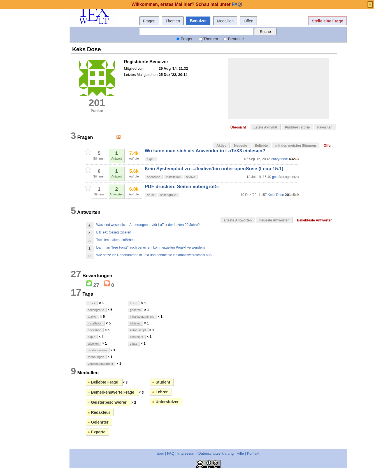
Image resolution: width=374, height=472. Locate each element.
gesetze (135, 310)
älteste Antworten (238, 220)
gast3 (276, 177)
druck (151, 195)
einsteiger (136, 336)
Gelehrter (98, 422)
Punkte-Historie (297, 127)
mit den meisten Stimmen (295, 146)
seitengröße (168, 195)
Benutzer (198, 20)
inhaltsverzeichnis (142, 316)
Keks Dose (276, 195)
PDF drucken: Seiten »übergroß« (182, 186)
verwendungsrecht (100, 363)
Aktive (221, 146)
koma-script (138, 330)
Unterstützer (165, 401)
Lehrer (160, 392)
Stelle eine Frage (327, 21)
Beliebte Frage (103, 382)
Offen (248, 21)
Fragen (149, 21)
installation (173, 177)
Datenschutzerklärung (216, 453)
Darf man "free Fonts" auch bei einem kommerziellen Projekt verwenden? (151, 247)
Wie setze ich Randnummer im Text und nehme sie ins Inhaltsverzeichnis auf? (154, 255)
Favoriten (324, 127)
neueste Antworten (274, 220)
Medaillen (225, 21)
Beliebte (261, 146)
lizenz (134, 303)
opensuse (154, 177)
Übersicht (238, 127)
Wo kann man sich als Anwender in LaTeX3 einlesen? (205, 150)
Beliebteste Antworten (314, 220)
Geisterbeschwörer (108, 402)
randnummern (97, 350)
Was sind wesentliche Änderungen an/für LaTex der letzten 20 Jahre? (148, 225)
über (160, 453)
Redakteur (99, 412)
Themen (173, 21)
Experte (97, 432)
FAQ (170, 453)
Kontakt (253, 453)
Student (161, 382)
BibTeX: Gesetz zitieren (113, 232)
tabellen (93, 343)
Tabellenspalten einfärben (115, 240)
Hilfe (240, 453)
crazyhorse (279, 159)
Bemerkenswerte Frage (111, 392)
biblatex (135, 323)
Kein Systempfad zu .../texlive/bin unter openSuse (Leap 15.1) (214, 168)
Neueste (240, 146)
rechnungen (96, 357)
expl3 (150, 159)
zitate (133, 343)
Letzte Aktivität (265, 127)
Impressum (186, 453)
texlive (190, 177)
